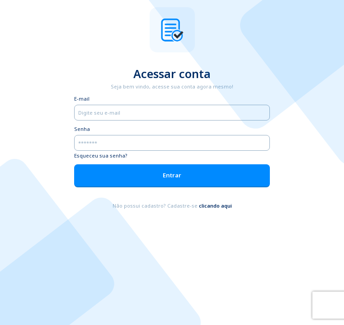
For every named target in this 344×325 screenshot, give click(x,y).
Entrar (172, 175)
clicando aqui (215, 205)
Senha (82, 128)
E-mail (82, 98)
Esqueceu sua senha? (100, 155)
